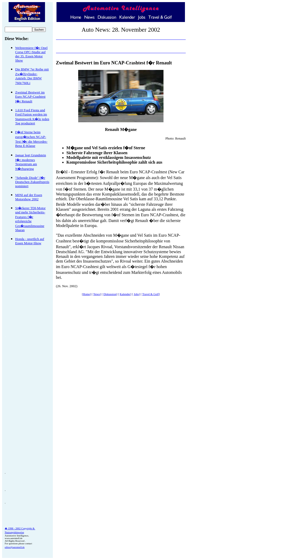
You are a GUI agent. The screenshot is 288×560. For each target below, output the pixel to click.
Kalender (125, 294)
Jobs (136, 294)
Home (86, 294)
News (96, 294)
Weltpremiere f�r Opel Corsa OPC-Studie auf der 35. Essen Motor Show (31, 54)
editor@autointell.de (15, 547)
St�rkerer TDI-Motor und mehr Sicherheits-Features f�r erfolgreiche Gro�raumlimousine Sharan (30, 219)
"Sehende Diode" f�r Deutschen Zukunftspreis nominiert (32, 182)
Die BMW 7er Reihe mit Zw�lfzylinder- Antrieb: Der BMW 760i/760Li (32, 76)
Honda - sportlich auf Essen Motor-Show (29, 241)
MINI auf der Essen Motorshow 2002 (28, 197)
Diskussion (109, 294)
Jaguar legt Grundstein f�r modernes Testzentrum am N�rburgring (30, 162)
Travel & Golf (150, 294)
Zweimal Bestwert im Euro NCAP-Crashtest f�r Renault (30, 96)
